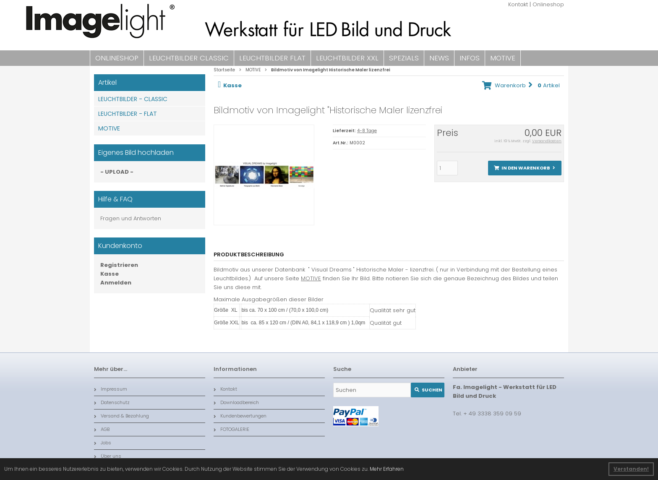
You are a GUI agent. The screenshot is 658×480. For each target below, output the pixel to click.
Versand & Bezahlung (121, 415)
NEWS (439, 58)
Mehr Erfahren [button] (387, 468)
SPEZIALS (404, 58)
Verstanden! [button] (631, 468)
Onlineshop (548, 4)
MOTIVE (502, 58)
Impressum (110, 389)
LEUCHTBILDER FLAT (272, 58)
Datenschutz (112, 402)
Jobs (102, 442)
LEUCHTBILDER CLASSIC (189, 58)
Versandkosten (546, 140)
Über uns (107, 456)
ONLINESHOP (116, 58)
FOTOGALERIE (231, 429)
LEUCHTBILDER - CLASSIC (132, 99)
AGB (102, 429)
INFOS (470, 58)
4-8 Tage (367, 131)
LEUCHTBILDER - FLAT (127, 114)
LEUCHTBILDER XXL (347, 58)
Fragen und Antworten (130, 218)
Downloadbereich (236, 402)
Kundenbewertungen (240, 415)
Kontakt (518, 4)
